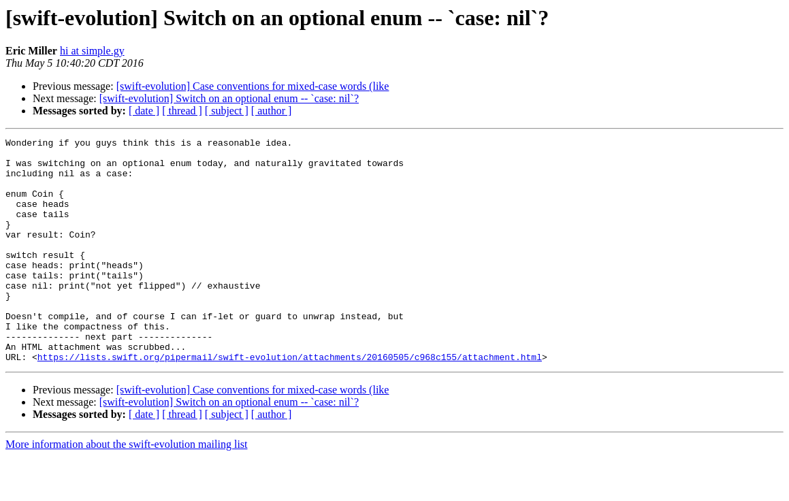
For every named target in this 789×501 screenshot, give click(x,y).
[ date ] (144, 110)
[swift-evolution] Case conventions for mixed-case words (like (252, 86)
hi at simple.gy (92, 50)
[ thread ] (182, 110)
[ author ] (271, 110)
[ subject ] (226, 110)
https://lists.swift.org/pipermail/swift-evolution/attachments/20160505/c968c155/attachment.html (289, 401)
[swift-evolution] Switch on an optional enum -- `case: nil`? (229, 98)
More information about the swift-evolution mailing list (126, 489)
